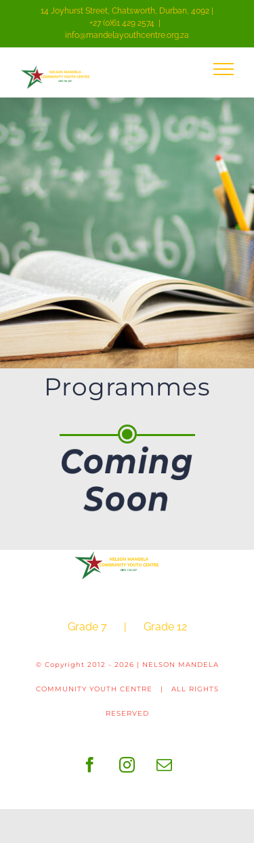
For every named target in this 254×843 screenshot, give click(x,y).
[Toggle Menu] (223, 69)
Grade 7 (87, 626)
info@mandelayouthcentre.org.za (127, 35)
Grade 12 (165, 626)
